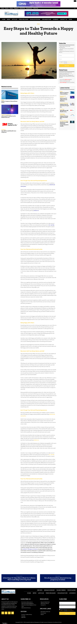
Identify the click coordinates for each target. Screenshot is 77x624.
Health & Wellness (64, 103)
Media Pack (22, 8)
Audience (55, 19)
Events (6, 8)
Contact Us (63, 19)
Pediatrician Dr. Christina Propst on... (64, 106)
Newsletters (29, 8)
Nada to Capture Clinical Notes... (64, 93)
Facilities (3, 129)
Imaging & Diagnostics (62, 114)
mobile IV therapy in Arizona (30, 549)
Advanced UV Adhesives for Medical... (63, 100)
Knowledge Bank (35, 19)
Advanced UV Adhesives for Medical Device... (8, 116)
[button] (75, 8)
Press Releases (23, 19)
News (8, 19)
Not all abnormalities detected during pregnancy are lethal (57, 578)
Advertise (35, 8)
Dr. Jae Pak (51, 225)
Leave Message (63, 82)
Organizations (46, 19)
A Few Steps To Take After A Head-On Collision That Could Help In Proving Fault (19, 578)
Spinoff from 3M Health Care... (64, 111)
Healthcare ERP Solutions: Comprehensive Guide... (64, 124)
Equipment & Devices (6, 114)
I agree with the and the (66, 62)
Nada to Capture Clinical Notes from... (9, 102)
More (70, 19)
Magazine (16, 8)
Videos (11, 8)
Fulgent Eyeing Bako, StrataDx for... (64, 117)
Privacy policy (70, 63)
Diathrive (36, 440)
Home (2, 8)
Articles (14, 19)
